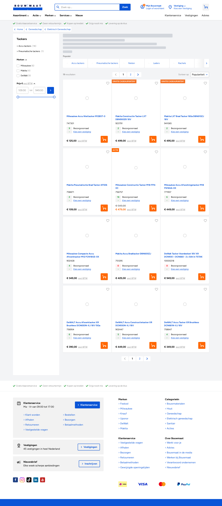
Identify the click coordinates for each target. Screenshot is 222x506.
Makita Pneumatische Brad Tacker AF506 (87, 185)
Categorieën (172, 399)
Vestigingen (30, 445)
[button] (206, 63)
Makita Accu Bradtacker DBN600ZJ (133, 253)
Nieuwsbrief (30, 461)
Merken (122, 399)
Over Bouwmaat (174, 438)
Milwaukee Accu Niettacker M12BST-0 (86, 116)
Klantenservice (31, 403)
